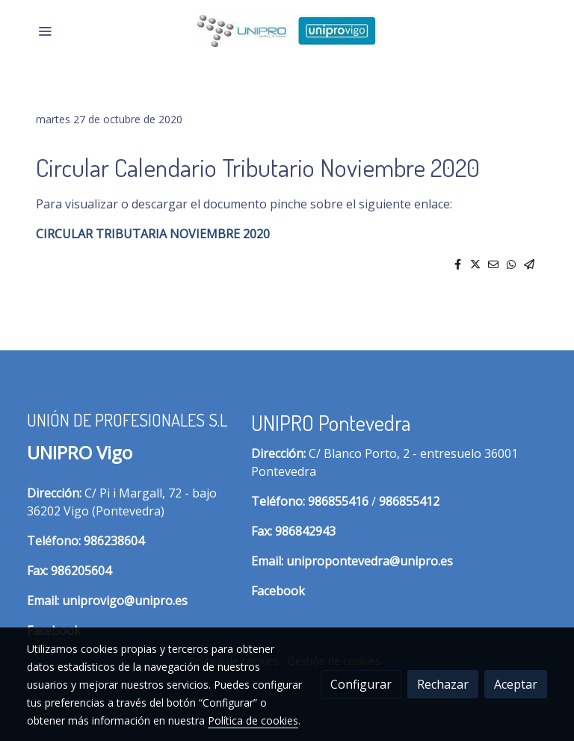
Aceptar (515, 684)
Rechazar (443, 684)
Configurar (361, 684)
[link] (287, 31)
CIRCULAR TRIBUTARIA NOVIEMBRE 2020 (153, 234)
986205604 (81, 570)
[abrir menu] (45, 30)
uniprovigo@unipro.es (125, 600)
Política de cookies (253, 720)
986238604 (114, 541)
